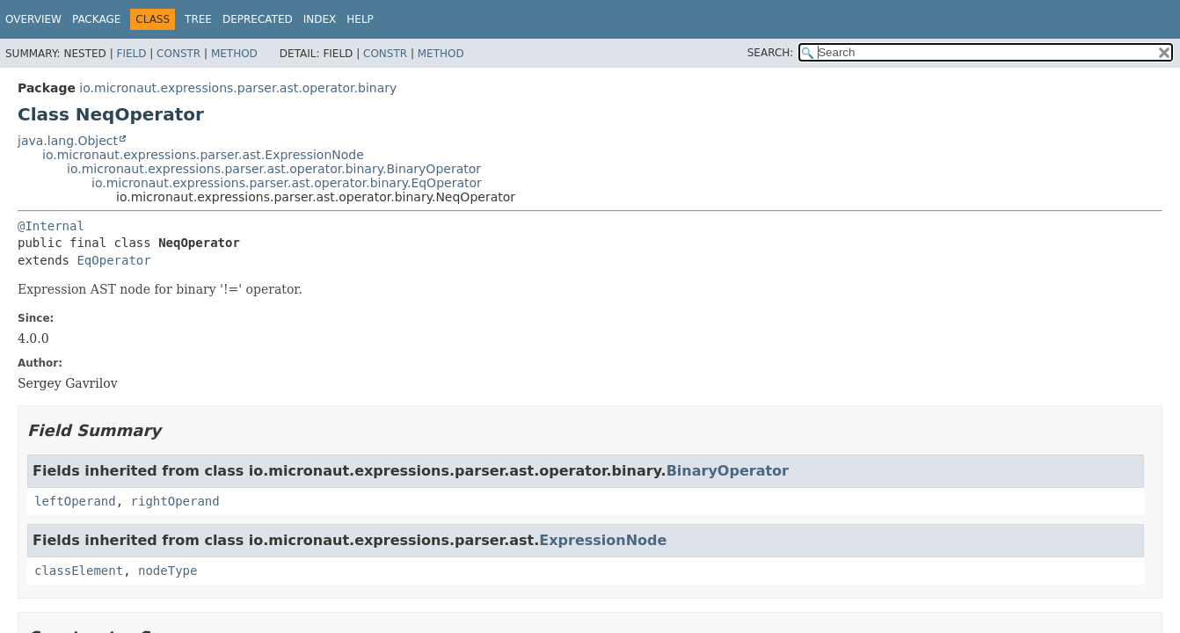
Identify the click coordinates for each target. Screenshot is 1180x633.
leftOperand (75, 501)
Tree (198, 19)
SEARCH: (770, 53)
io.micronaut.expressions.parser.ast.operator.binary (238, 88)
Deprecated (257, 19)
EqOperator (113, 260)
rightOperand (175, 501)
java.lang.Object (68, 141)
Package (96, 19)
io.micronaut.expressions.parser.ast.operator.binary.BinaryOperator (274, 169)
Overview (33, 19)
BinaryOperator (727, 470)
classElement (78, 571)
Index (320, 19)
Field (131, 53)
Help (360, 19)
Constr (178, 53)
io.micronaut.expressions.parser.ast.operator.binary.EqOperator (286, 183)
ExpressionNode (602, 540)
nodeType (167, 571)
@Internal (51, 226)
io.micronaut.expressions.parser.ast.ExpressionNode (203, 155)
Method (234, 53)
